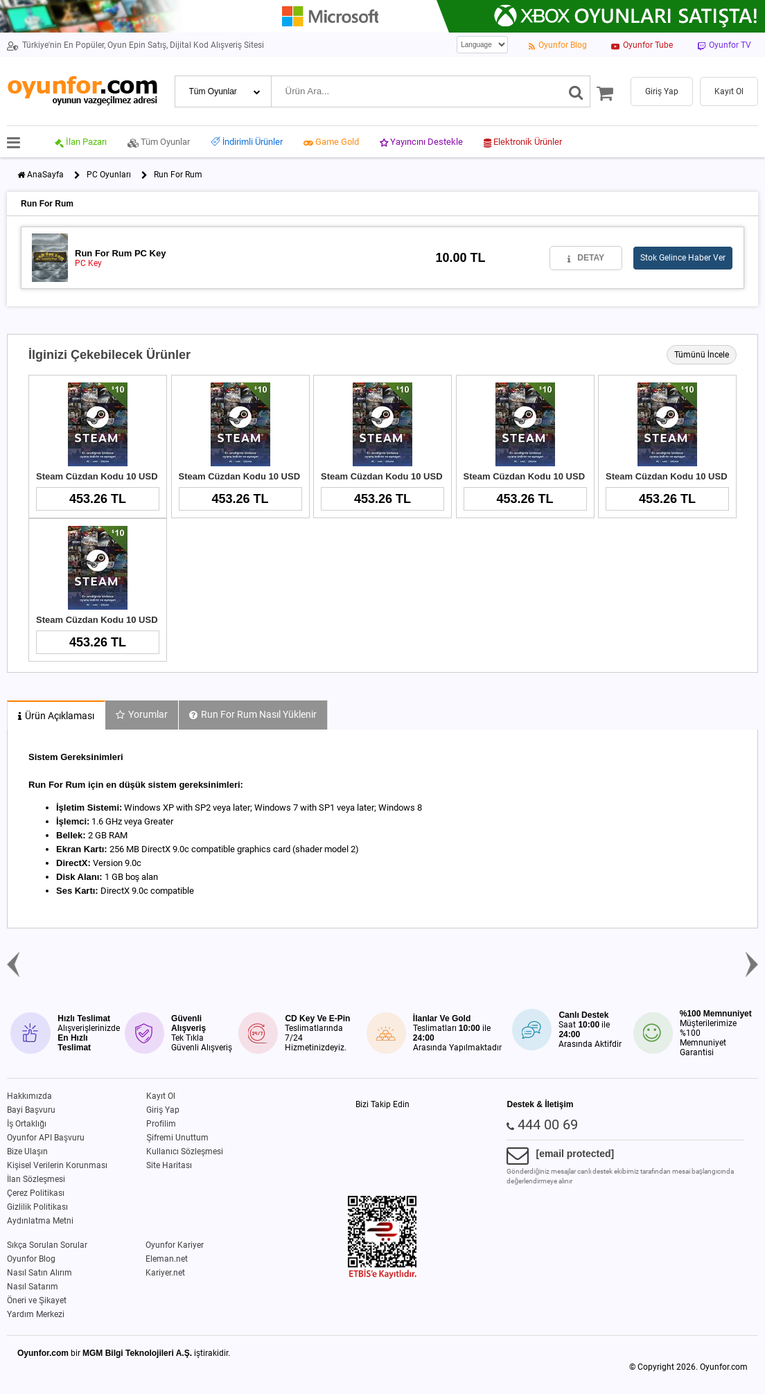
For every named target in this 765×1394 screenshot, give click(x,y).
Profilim (161, 1124)
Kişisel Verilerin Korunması (57, 1165)
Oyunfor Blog (31, 1259)
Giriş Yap (162, 1110)
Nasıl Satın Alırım (39, 1273)
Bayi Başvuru (31, 1110)
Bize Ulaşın (27, 1151)
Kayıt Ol (160, 1096)
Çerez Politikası (35, 1193)
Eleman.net (167, 1259)
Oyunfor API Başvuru (46, 1137)
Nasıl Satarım (32, 1286)
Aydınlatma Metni (40, 1221)
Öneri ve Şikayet (37, 1300)
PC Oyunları (109, 174)
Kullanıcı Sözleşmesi (184, 1151)
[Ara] (576, 91)
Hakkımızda (29, 1096)
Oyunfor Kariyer (175, 1245)
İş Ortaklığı (26, 1124)
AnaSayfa (45, 174)
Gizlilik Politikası (37, 1207)
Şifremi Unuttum (177, 1137)
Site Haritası (169, 1165)
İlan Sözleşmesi (36, 1179)
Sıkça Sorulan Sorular (47, 1245)
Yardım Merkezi (35, 1314)
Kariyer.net (165, 1273)
